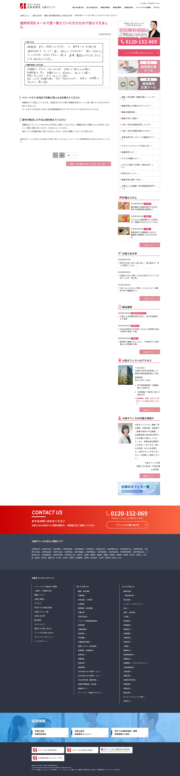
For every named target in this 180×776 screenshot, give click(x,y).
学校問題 (81, 637)
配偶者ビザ (82, 688)
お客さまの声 (39, 615)
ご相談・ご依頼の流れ (43, 590)
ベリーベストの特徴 (143, 7)
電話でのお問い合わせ (43, 628)
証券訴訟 (81, 654)
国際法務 (127, 675)
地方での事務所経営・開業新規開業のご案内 (126, 732)
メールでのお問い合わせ (44, 632)
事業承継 (127, 683)
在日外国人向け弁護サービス (88, 675)
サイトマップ (39, 623)
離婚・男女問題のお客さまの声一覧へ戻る (87, 164)
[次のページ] (75, 155)
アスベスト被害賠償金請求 (87, 620)
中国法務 (127, 671)
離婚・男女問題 (83, 590)
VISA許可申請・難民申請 (87, 679)
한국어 (158, 3)
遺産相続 (81, 624)
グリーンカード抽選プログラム (89, 692)
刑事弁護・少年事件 (85, 599)
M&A (125, 607)
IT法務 (126, 616)
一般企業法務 (128, 595)
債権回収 (127, 658)
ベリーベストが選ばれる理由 (45, 586)
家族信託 (81, 662)
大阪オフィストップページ (43, 577)
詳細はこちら (148, 409)
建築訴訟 (127, 649)
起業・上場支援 (129, 612)
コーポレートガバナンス (132, 603)
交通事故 (81, 603)
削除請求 (81, 633)
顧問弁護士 (128, 590)
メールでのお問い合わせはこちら (139, 52)
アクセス (156, 7)
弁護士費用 (117, 7)
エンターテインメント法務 (133, 696)
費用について (39, 594)
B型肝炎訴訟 (82, 616)
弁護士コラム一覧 (41, 611)
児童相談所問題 (83, 641)
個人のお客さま (78, 7)
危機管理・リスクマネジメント (135, 662)
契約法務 (127, 599)
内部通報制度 (128, 666)
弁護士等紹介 (105, 7)
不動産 (126, 645)
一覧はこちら (148, 245)
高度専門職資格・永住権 (87, 683)
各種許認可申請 (129, 679)
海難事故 (81, 658)
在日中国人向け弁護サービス (88, 671)
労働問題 (81, 595)
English (144, 3)
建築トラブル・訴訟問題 (87, 645)
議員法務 (127, 692)
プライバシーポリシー (43, 636)
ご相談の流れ (128, 7)
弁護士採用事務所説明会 (40, 732)
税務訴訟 (127, 628)
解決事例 (37, 619)
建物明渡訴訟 (128, 654)
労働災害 (81, 612)
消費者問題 (82, 628)
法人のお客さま (92, 7)
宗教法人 (127, 700)
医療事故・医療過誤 (85, 649)
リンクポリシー (40, 640)
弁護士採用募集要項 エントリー (83, 732)
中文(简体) (151, 3)
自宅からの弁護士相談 (43, 607)
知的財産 (127, 641)
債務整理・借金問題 (85, 607)
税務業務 (81, 666)
